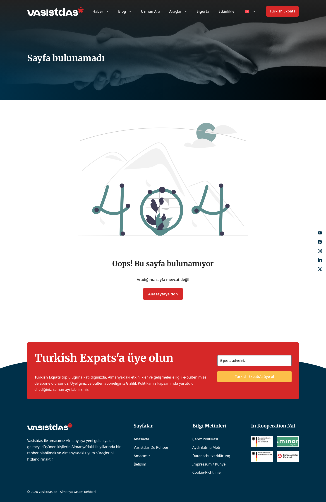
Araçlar (180, 11)
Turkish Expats (282, 11)
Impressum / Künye (209, 464)
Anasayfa (141, 439)
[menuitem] (251, 11)
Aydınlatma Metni (207, 447)
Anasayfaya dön (163, 294)
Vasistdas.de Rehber (151, 447)
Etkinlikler (227, 11)
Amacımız (142, 455)
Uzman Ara (150, 11)
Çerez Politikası (205, 439)
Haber (103, 11)
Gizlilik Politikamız (141, 383)
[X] (320, 269)
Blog (127, 11)
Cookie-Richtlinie (206, 472)
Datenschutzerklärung (211, 455)
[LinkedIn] (320, 260)
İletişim (140, 464)
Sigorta (203, 11)
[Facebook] (320, 233)
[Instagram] (320, 251)
